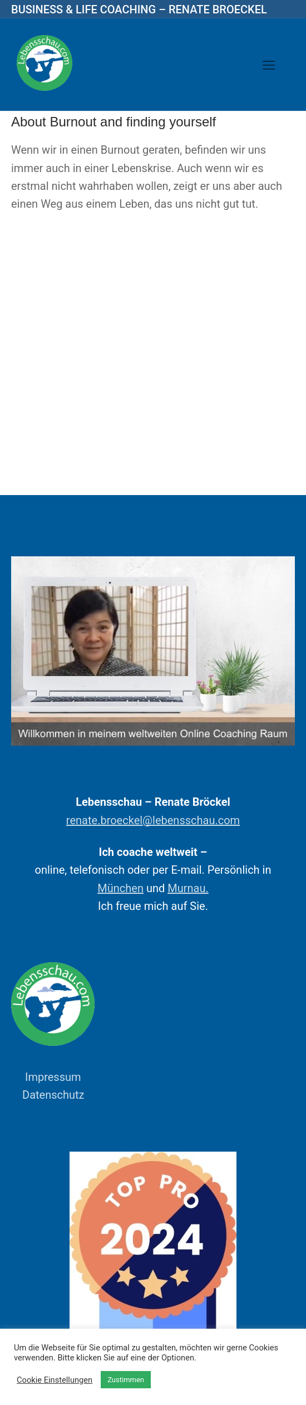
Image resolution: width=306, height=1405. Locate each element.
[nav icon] (268, 64)
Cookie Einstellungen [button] (54, 1380)
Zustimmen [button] (125, 1379)
